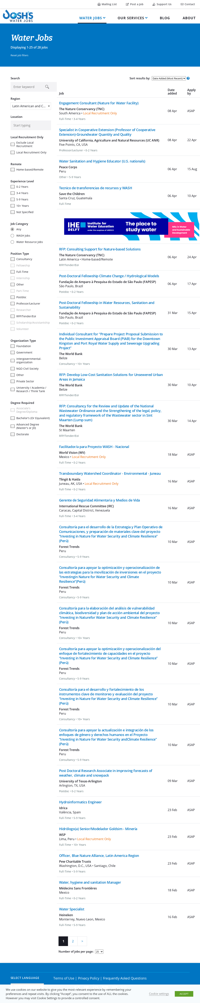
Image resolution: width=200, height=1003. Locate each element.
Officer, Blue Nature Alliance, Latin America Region (99, 855)
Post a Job (134, 4)
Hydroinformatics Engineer (80, 802)
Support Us (162, 4)
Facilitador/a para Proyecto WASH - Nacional (94, 446)
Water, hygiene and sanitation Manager (90, 882)
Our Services (131, 18)
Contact (188, 4)
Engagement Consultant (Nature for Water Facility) (99, 103)
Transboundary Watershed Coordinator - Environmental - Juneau (110, 473)
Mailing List (107, 4)
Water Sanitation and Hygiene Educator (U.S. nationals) (102, 161)
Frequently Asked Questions (125, 978)
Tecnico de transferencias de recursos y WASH (95, 188)
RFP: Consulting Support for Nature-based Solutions (100, 249)
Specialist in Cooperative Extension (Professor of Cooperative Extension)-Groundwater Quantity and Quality (107, 132)
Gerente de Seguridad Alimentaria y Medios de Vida (99, 500)
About (189, 18)
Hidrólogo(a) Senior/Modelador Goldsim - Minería (98, 828)
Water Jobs (90, 18)
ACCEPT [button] (184, 993)
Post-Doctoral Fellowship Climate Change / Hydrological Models (109, 276)
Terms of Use (63, 978)
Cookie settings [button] (159, 993)
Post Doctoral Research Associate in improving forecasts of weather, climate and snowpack (105, 773)
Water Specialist (71, 909)
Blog (165, 18)
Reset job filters (19, 55)
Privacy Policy (88, 978)
